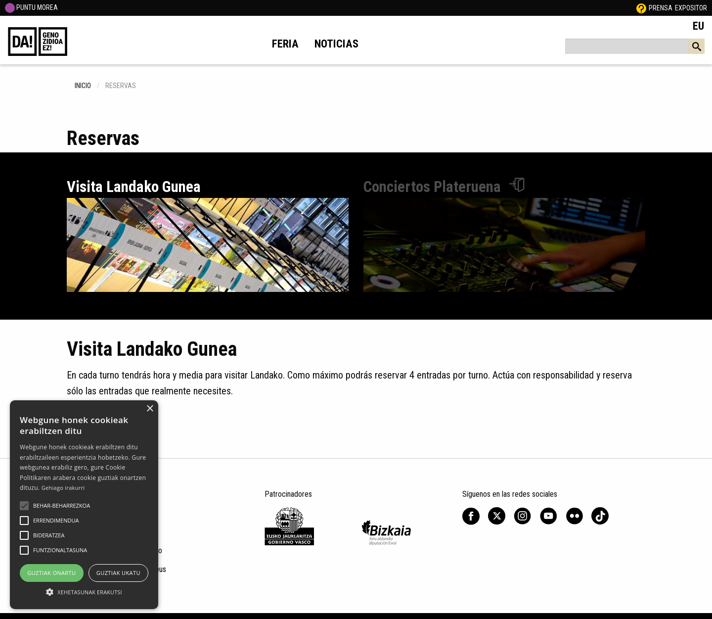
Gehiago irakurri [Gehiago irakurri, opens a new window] (63, 487)
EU (698, 25)
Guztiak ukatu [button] (118, 572)
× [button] (149, 409)
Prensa (660, 8)
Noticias (336, 43)
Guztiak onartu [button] (51, 572)
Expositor (691, 8)
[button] (24, 506)
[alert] (84, 504)
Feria (285, 43)
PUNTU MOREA (31, 7)
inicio (83, 86)
